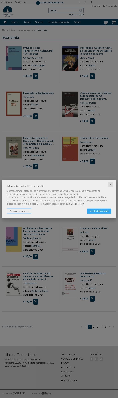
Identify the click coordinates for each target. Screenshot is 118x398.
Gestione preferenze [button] (19, 211)
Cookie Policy (77, 204)
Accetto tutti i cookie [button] (99, 211)
